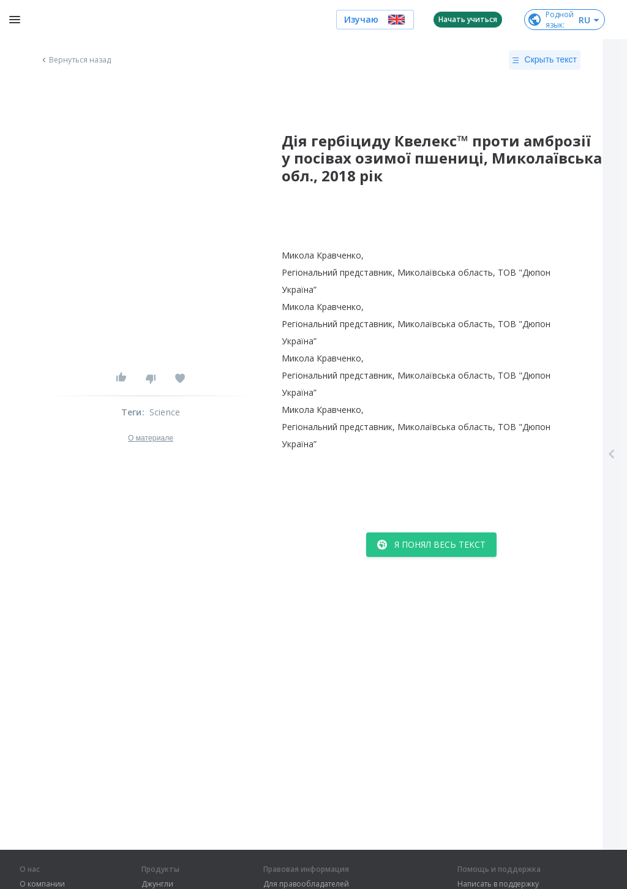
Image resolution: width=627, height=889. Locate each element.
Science (164, 412)
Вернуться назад (75, 60)
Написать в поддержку (498, 884)
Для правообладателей (306, 884)
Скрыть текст (544, 60)
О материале (150, 438)
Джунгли (157, 884)
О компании (42, 884)
